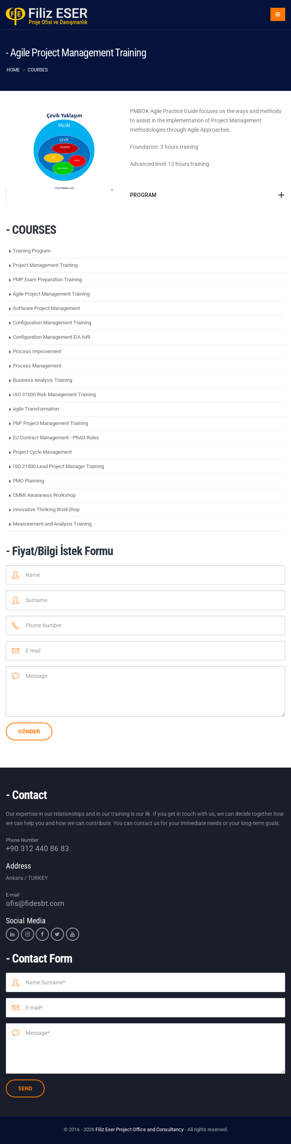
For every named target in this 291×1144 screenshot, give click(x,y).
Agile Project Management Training (51, 294)
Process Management (37, 366)
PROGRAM (143, 195)
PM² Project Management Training (50, 423)
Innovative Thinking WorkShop (46, 509)
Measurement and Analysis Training (52, 524)
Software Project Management (46, 308)
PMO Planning (28, 481)
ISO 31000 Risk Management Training (54, 394)
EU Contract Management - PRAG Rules (56, 438)
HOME (13, 70)
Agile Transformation (36, 409)
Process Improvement (37, 351)
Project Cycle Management (42, 452)
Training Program (31, 251)
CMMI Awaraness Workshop (44, 495)
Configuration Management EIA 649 (51, 337)
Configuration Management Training (52, 323)
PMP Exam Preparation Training (47, 279)
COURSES (38, 70)
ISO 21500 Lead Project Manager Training (58, 466)
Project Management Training (45, 265)
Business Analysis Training (42, 380)
